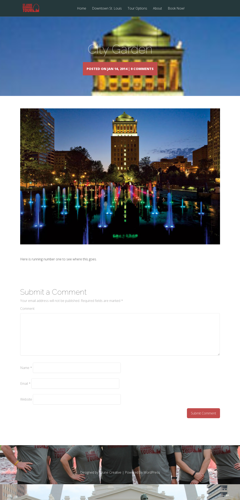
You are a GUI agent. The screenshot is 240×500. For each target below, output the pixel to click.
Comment (27, 314)
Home (81, 9)
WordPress (151, 478)
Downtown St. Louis (107, 9)
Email (25, 389)
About (157, 9)
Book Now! (176, 9)
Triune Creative (110, 478)
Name (26, 373)
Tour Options (137, 9)
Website (26, 405)
